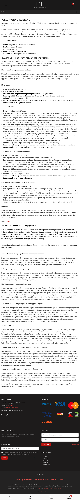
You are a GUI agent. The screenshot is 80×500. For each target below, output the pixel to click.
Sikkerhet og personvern (41, 480)
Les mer (36, 458)
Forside (45, 456)
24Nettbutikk (43, 492)
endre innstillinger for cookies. (52, 488)
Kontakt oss (46, 464)
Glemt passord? (75, 444)
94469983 (10, 405)
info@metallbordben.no (12, 407)
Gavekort (45, 462)
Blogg (62, 480)
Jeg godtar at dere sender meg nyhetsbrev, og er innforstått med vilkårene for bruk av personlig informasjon (19, 453)
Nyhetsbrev (54, 480)
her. (8, 221)
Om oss (45, 460)
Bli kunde (45, 458)
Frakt (18, 480)
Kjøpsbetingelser (27, 480)
